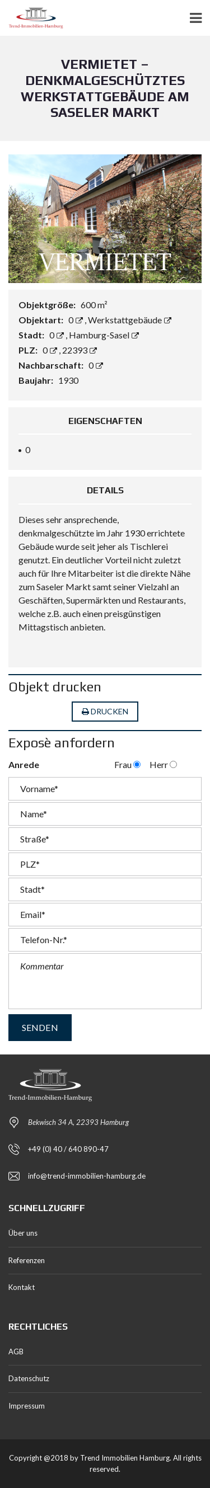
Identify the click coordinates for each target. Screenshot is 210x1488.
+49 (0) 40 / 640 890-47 (68, 1149)
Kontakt (21, 1287)
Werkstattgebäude (129, 319)
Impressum (26, 1405)
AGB (16, 1351)
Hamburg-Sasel (104, 334)
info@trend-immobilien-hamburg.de (87, 1175)
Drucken (105, 712)
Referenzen (26, 1260)
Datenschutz (28, 1378)
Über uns (23, 1232)
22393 (79, 350)
